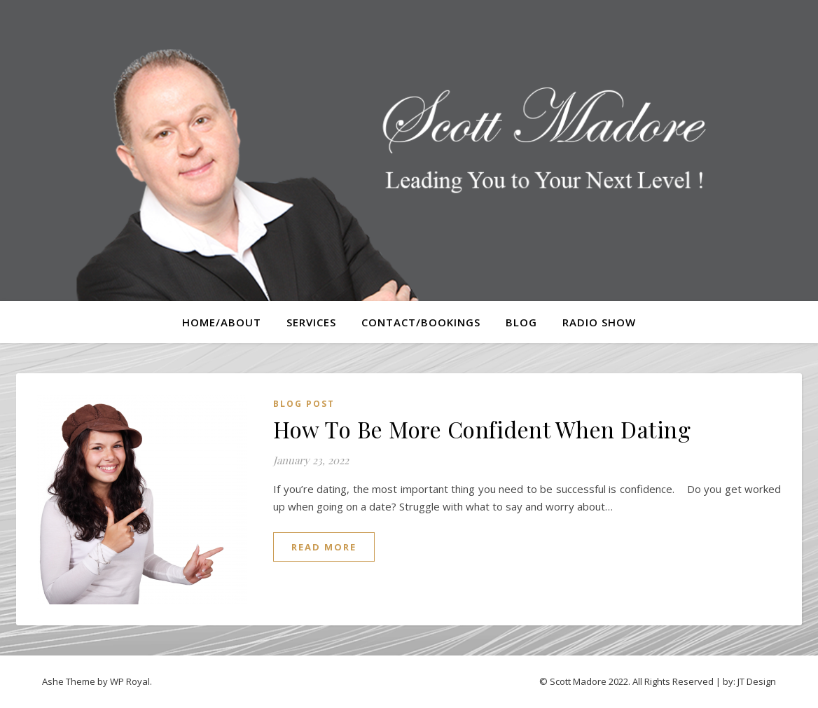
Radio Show (599, 322)
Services (311, 322)
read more (323, 547)
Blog (521, 322)
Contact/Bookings (420, 322)
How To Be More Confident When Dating (482, 429)
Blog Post (304, 404)
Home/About (221, 322)
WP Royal (130, 681)
